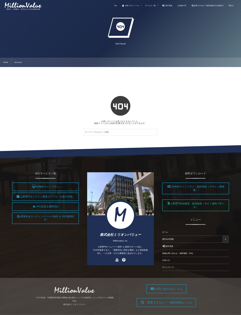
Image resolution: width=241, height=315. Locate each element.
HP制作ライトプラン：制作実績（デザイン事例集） (197, 188)
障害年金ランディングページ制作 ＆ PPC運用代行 (47, 218)
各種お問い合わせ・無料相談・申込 (177, 253)
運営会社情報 (168, 239)
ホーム (165, 232)
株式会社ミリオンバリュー (120, 235)
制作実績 (167, 246)
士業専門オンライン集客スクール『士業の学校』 (47, 196)
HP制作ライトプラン (47, 187)
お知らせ (166, 260)
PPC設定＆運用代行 (47, 206)
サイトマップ (168, 267)
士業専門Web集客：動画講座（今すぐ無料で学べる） (197, 205)
